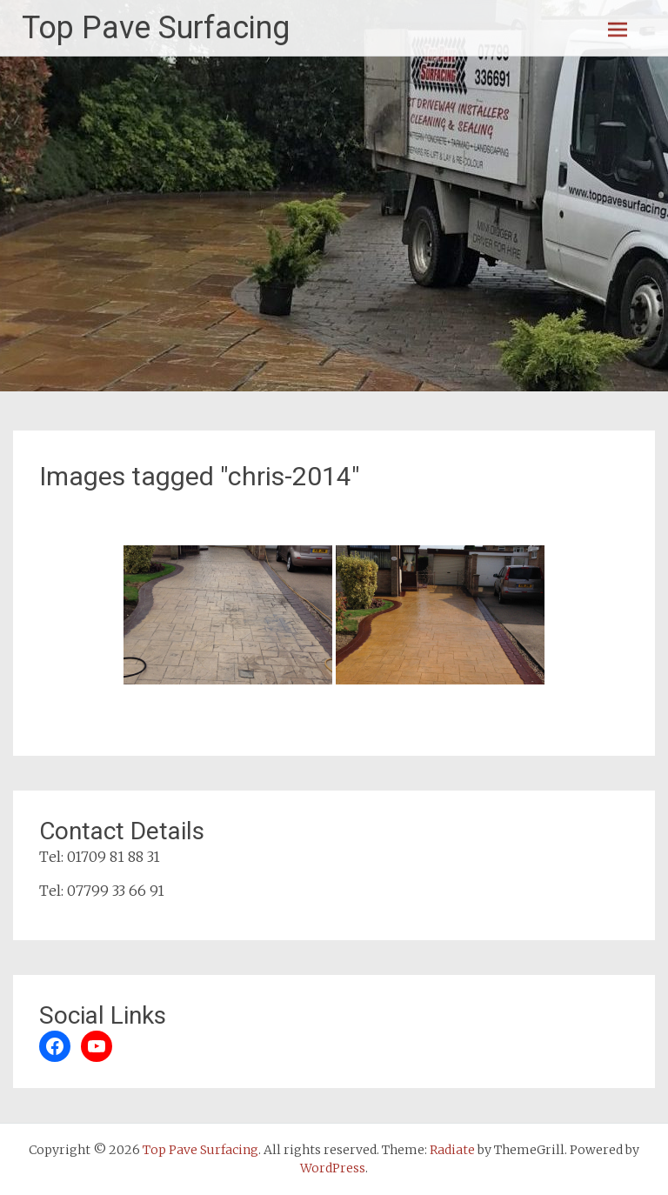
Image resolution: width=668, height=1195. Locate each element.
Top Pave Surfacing (156, 28)
